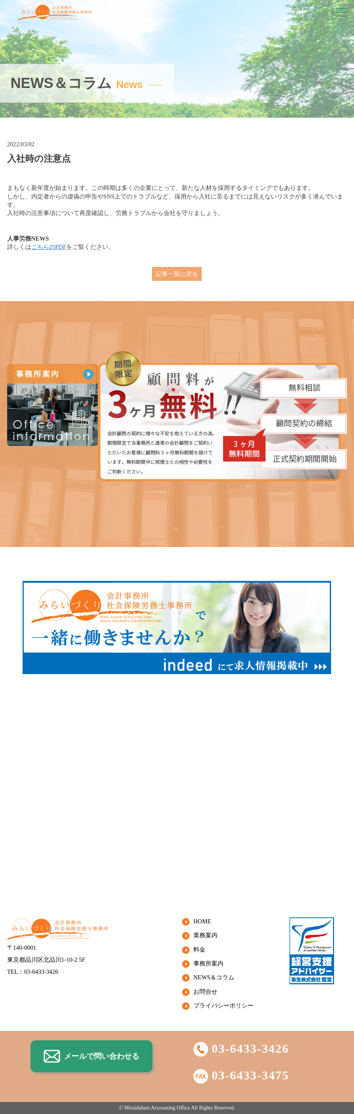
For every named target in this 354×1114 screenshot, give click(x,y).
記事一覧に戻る (177, 274)
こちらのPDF (48, 247)
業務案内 (205, 935)
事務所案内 (208, 963)
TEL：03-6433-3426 (32, 971)
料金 (199, 949)
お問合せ (205, 991)
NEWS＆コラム (213, 977)
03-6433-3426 (241, 1048)
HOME (202, 921)
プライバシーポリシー (223, 1005)
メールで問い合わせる (91, 1056)
